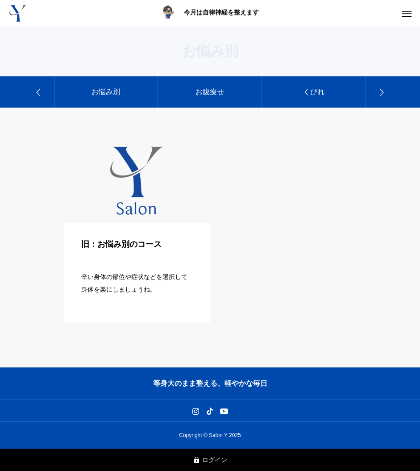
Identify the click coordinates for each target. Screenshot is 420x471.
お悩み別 (105, 92)
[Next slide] (381, 92)
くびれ (313, 92)
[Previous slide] (38, 92)
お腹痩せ (209, 92)
